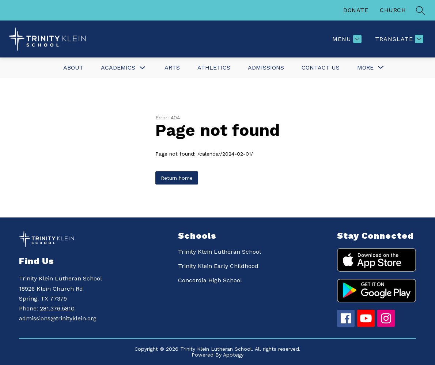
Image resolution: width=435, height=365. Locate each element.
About (73, 67)
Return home (177, 178)
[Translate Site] (398, 39)
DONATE (355, 10)
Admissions (266, 67)
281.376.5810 (57, 308)
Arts (172, 67)
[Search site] (420, 10)
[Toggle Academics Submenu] (142, 68)
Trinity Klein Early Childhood (218, 265)
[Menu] (346, 39)
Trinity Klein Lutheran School (219, 251)
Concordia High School (210, 280)
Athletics (213, 67)
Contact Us (321, 67)
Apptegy (233, 355)
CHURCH (393, 10)
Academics (118, 67)
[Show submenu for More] (365, 67)
